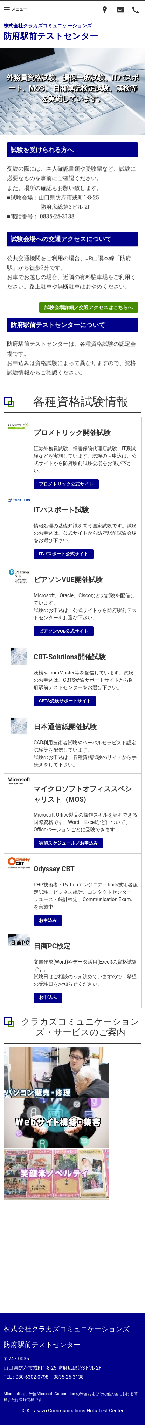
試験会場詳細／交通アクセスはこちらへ (88, 309)
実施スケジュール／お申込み (68, 843)
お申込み (48, 920)
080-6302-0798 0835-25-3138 (49, 1377)
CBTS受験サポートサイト (65, 701)
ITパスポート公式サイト (63, 554)
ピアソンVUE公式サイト (63, 631)
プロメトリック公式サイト (66, 484)
